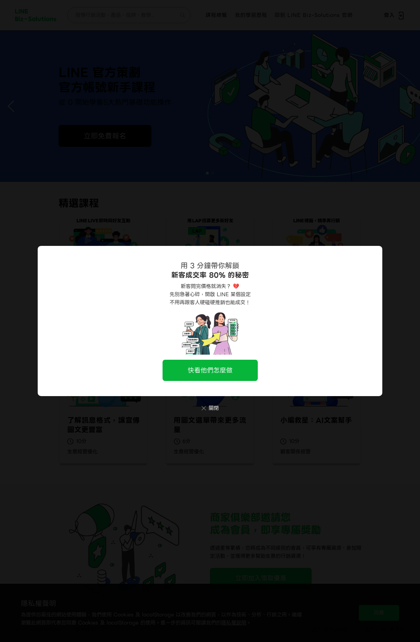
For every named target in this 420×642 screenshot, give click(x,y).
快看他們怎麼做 (210, 370)
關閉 (210, 408)
